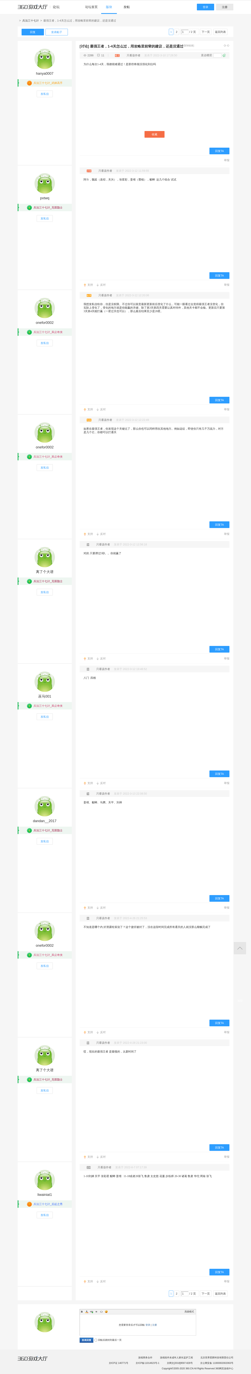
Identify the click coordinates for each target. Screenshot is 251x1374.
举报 (226, 160)
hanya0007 (44, 73)
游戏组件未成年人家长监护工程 (176, 1357)
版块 (109, 7)
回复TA (219, 151)
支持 (90, 284)
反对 (103, 284)
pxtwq (44, 198)
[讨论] (84, 46)
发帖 (127, 7)
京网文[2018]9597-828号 (180, 1363)
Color (87, 1312)
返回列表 (220, 31)
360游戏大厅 (37, 1361)
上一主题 (225, 45)
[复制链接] (188, 45)
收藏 (154, 134)
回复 (32, 32)
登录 (205, 7)
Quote (96, 1312)
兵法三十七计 (30, 20)
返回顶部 (240, 948)
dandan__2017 (44, 821)
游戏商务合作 (145, 1357)
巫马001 (44, 696)
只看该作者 (133, 55)
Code (101, 1312)
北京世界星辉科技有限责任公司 (216, 1357)
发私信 (45, 93)
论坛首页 (91, 7)
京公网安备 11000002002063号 (216, 1363)
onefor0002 (45, 323)
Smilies (106, 1312)
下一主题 (228, 45)
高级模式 (189, 1311)
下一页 (206, 31)
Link (92, 1312)
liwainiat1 (44, 1195)
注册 (224, 7)
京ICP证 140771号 (118, 1363)
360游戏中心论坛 (40, 8)
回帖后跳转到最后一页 (108, 1340)
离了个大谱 (45, 572)
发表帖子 (56, 32)
